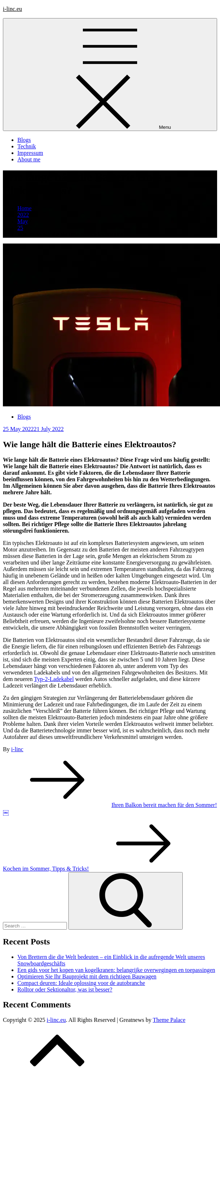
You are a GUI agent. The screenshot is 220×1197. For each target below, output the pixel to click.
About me (29, 159)
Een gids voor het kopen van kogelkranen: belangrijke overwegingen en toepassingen (116, 970)
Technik (26, 146)
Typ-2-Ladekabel (54, 679)
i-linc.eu (12, 9)
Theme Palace (169, 1020)
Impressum (30, 153)
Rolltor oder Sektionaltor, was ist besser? (64, 989)
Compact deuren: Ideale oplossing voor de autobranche (81, 983)
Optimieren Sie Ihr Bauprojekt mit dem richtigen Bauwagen (86, 976)
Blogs (24, 140)
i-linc (17, 749)
